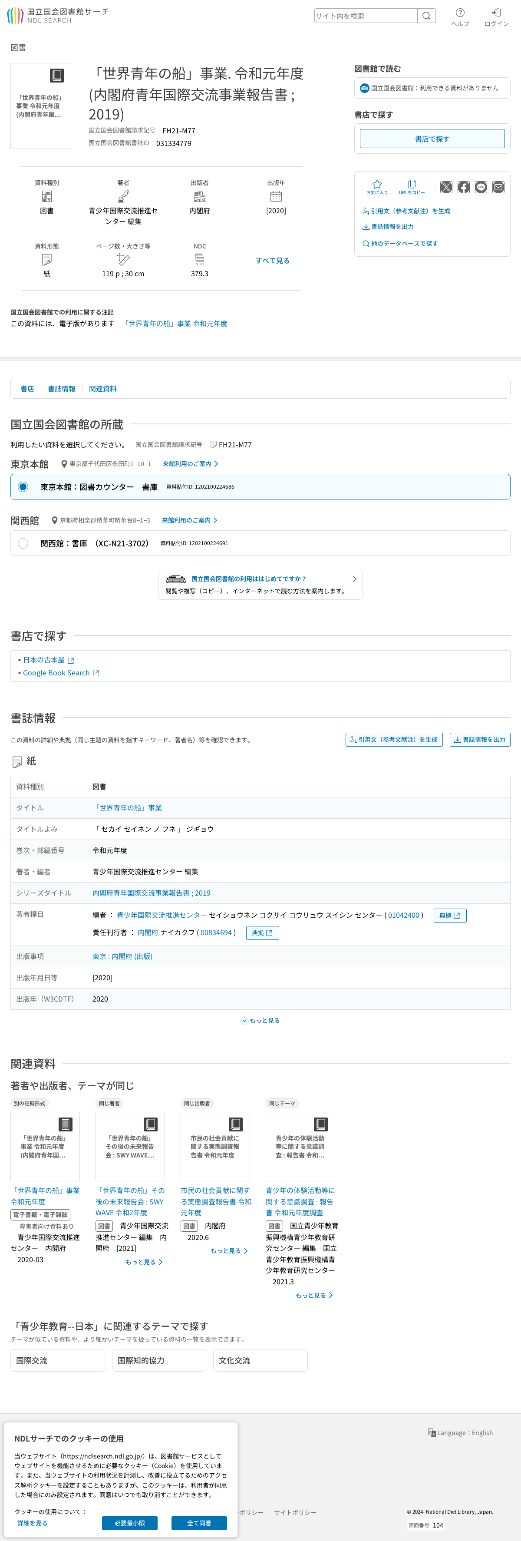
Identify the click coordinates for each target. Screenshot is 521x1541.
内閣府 (148, 932)
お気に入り (377, 187)
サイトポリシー (295, 1512)
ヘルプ (460, 16)
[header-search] (375, 15)
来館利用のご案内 (192, 464)
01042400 (403, 914)
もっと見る (145, 1262)
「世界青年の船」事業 (127, 807)
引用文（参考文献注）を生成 (406, 210)
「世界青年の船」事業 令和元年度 (175, 323)
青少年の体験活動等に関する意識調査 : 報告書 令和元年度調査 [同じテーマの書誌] (300, 1201)
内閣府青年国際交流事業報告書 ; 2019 (151, 892)
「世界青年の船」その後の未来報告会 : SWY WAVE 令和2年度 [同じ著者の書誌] (130, 1201)
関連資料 (103, 388)
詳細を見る (32, 1522)
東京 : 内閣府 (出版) (122, 956)
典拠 (450, 915)
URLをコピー (412, 187)
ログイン (497, 16)
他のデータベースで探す (400, 243)
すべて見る (272, 260)
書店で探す (432, 138)
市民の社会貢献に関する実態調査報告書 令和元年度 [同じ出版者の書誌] (216, 1201)
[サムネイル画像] (46, 1146)
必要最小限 (130, 1522)
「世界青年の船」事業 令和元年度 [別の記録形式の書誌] (45, 1196)
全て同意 (199, 1522)
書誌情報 (62, 388)
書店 (27, 388)
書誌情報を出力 (388, 226)
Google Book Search (61, 672)
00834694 (216, 932)
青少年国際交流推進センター (162, 914)
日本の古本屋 (49, 659)
